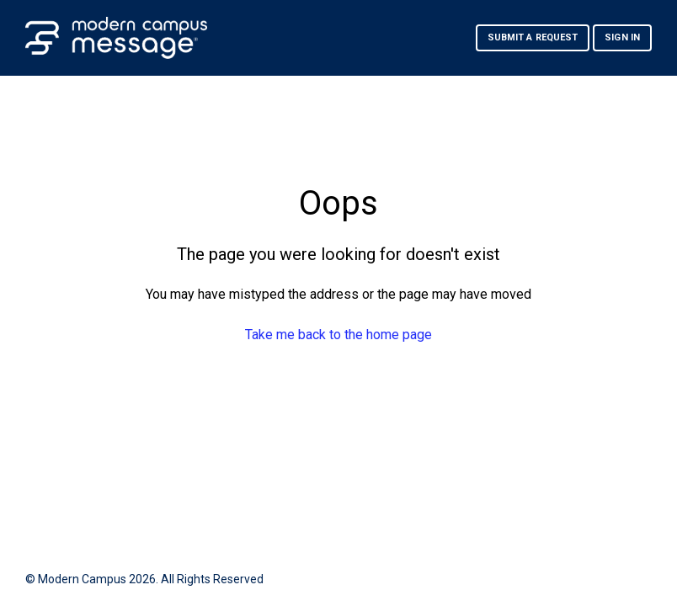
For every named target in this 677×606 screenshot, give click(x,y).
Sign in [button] (622, 37)
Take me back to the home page (338, 335)
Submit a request (533, 37)
